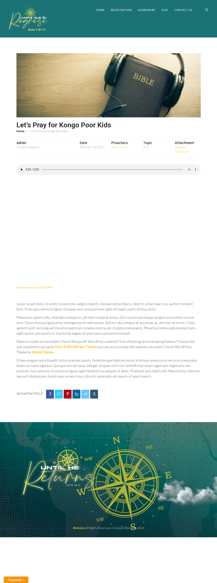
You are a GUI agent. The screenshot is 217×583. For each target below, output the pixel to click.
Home (100, 10)
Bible (146, 147)
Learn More (146, 10)
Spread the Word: (29, 393)
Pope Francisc (119, 147)
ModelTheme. (43, 352)
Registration (121, 10)
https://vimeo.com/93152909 (34, 287)
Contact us (183, 10)
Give (164, 10)
